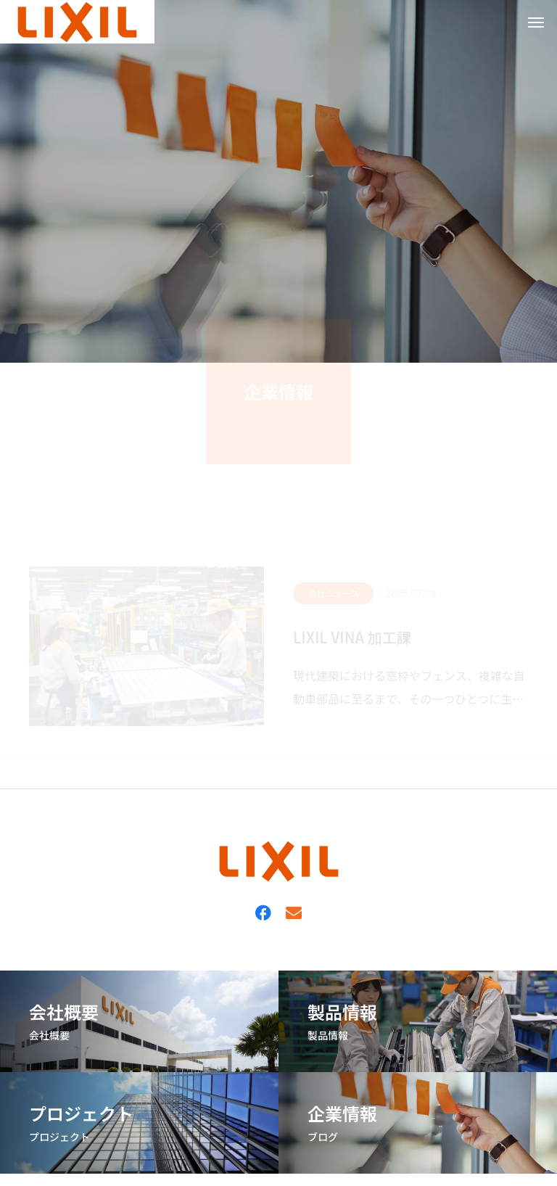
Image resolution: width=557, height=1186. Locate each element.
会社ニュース (333, 593)
